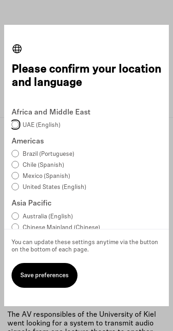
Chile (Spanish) (43, 165)
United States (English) (54, 187)
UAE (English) (41, 125)
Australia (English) (48, 217)
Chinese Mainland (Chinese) (61, 228)
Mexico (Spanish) (46, 176)
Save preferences (44, 276)
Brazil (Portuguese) (48, 154)
